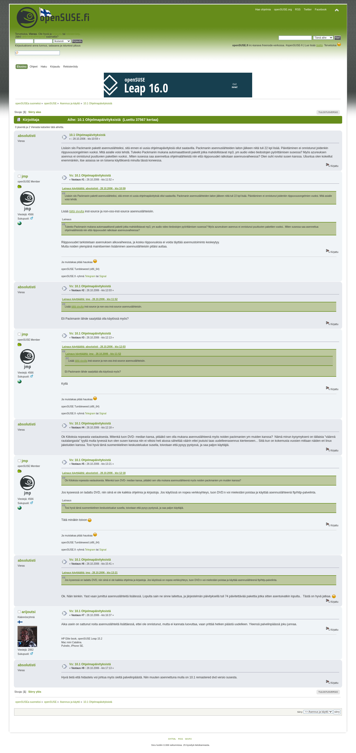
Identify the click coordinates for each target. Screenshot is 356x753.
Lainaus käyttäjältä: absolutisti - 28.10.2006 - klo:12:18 (94, 473)
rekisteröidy (72, 33)
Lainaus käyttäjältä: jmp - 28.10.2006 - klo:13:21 (90, 572)
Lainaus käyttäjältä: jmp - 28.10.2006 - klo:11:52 (90, 299)
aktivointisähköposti (33, 36)
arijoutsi (29, 612)
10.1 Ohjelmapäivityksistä (87, 135)
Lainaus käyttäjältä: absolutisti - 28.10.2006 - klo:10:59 (94, 188)
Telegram (90, 276)
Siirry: (300, 712)
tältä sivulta (76, 211)
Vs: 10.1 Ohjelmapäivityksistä (90, 175)
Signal (102, 276)
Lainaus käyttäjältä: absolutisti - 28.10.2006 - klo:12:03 (94, 346)
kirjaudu (57, 33)
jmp (25, 176)
